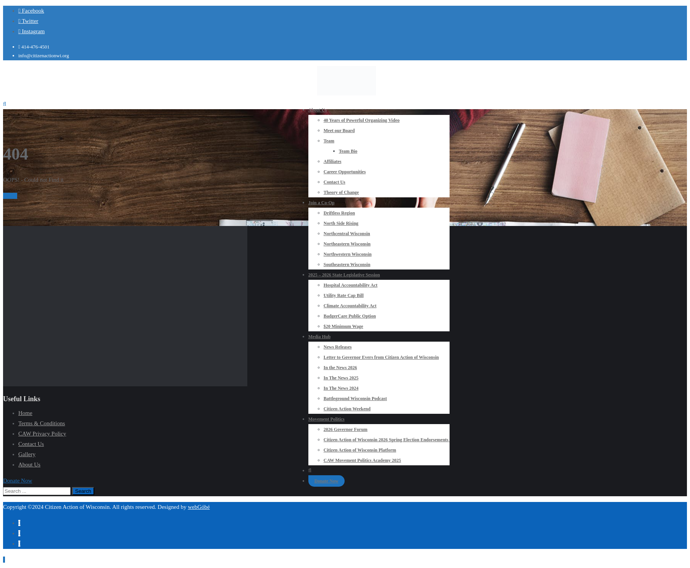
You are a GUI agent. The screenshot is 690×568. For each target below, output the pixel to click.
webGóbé (199, 507)
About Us (29, 465)
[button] (17, 481)
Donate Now (326, 481)
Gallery (26, 454)
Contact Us (31, 444)
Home (10, 196)
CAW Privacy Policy (42, 434)
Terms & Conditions (41, 423)
